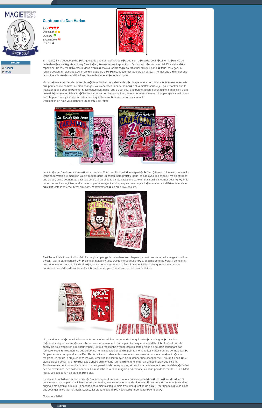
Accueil (9, 67)
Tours (8, 71)
